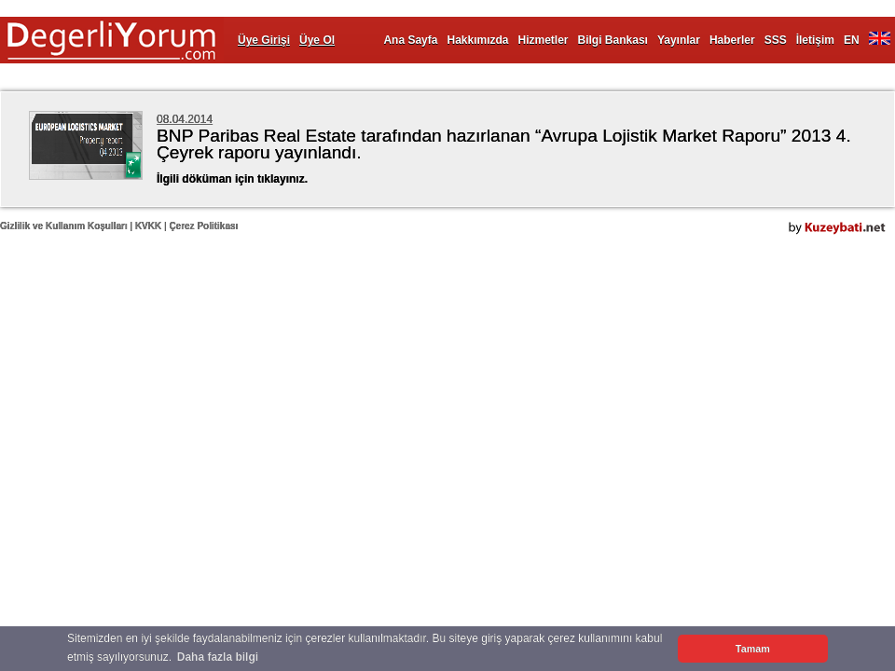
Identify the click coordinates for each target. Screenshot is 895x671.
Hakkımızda (477, 40)
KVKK (148, 226)
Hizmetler (543, 40)
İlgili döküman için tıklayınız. (232, 178)
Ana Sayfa (410, 40)
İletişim (815, 40)
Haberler (732, 40)
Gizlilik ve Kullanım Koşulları (64, 226)
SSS (775, 40)
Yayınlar (678, 40)
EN (852, 40)
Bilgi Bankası (613, 40)
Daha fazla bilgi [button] (217, 657)
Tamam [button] (753, 648)
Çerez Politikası (203, 226)
